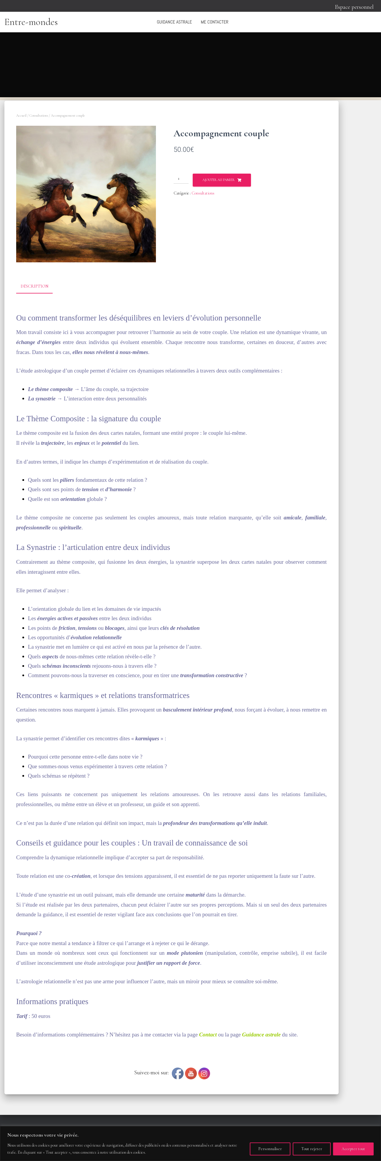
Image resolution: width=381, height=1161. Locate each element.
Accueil (21, 115)
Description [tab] (34, 286)
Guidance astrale (174, 22)
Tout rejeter (311, 1148)
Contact (208, 1034)
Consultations (38, 115)
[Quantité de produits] (181, 179)
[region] (190, 1143)
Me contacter (214, 22)
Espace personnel (354, 7)
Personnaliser (270, 1148)
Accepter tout (353, 1148)
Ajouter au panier (218, 180)
